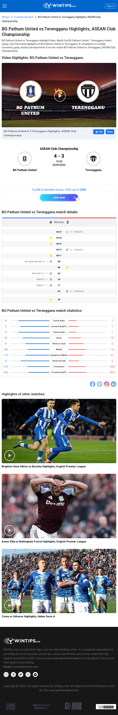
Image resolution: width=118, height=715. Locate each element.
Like (99, 132)
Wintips (6, 17)
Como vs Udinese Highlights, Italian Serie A (28, 616)
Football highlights (24, 17)
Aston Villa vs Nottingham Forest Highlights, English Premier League (44, 541)
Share (110, 132)
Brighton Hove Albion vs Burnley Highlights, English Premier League (44, 466)
